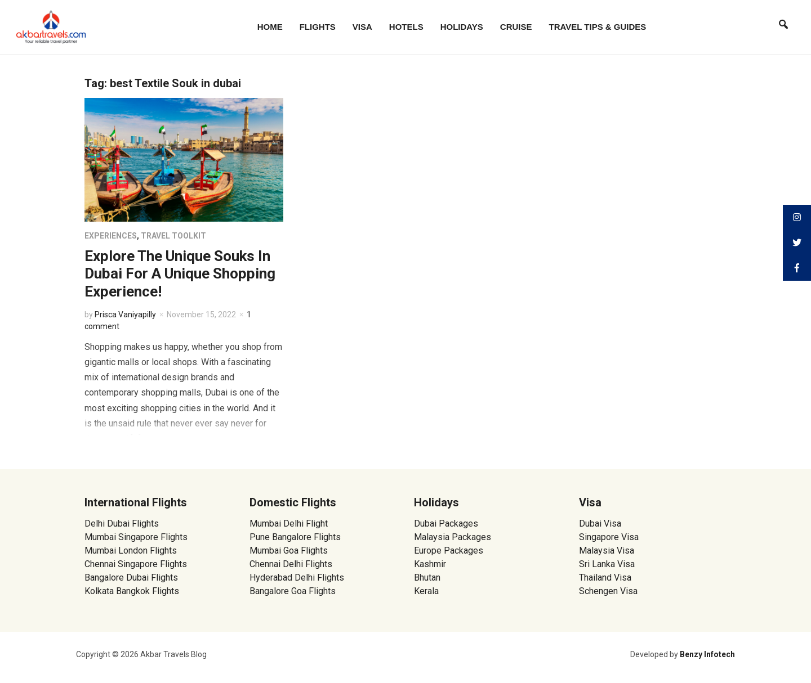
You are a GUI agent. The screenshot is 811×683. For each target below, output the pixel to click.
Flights (318, 27)
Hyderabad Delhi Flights (296, 577)
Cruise (516, 27)
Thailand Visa (605, 577)
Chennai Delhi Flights (290, 564)
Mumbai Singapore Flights (136, 537)
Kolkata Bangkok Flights (131, 591)
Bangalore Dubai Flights (131, 577)
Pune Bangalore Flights (295, 537)
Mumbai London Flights (130, 550)
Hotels (406, 27)
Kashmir (430, 564)
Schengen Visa (608, 591)
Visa (362, 27)
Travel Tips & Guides (598, 27)
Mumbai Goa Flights (288, 550)
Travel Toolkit (173, 235)
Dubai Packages (446, 523)
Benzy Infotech (707, 654)
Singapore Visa (609, 537)
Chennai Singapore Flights (135, 564)
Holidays (461, 27)
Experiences (110, 235)
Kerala (426, 591)
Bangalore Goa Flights (292, 591)
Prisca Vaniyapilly (125, 314)
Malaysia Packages (452, 537)
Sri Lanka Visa (608, 564)
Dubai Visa (600, 523)
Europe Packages (448, 550)
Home (270, 27)
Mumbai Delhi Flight (288, 523)
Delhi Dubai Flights (121, 523)
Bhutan (427, 577)
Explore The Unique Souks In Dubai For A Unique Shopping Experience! (179, 273)
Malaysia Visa (606, 550)
